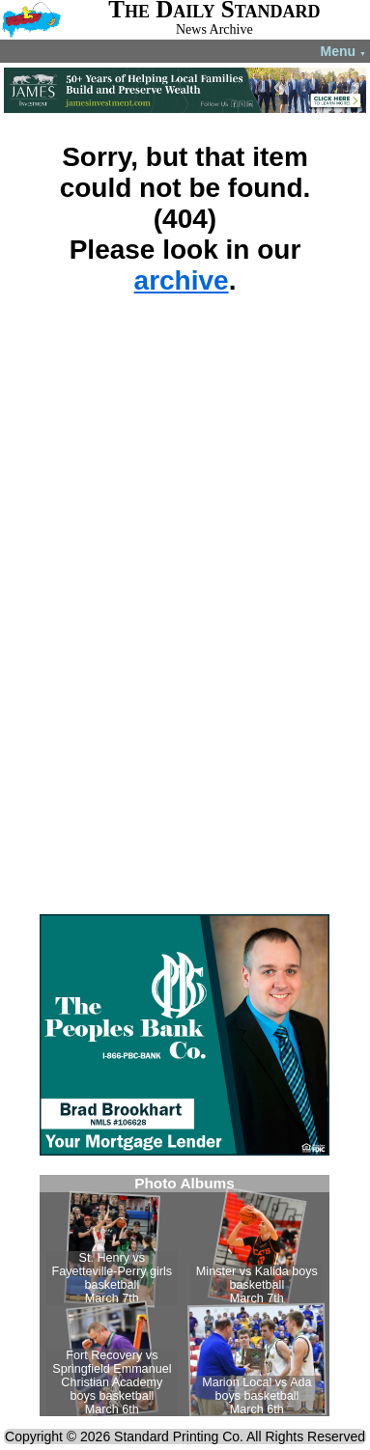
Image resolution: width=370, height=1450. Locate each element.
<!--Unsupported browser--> (184, 1295)
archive (181, 280)
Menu (343, 51)
